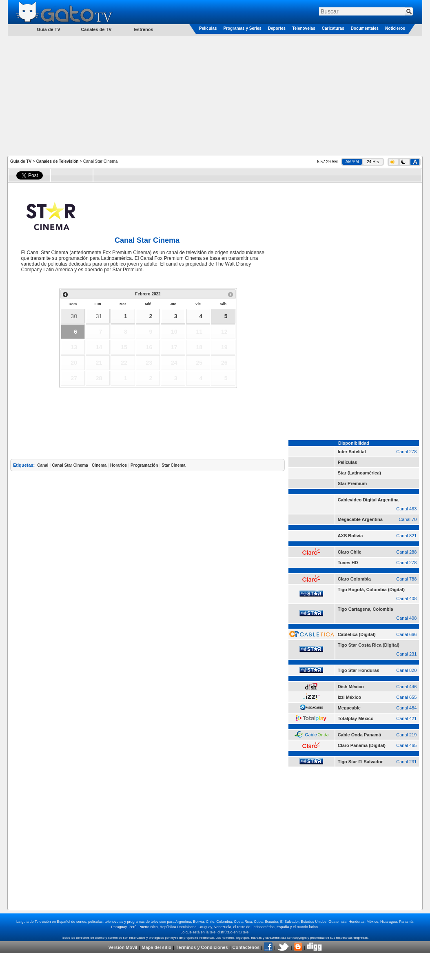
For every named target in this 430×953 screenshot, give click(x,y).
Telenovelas (303, 28)
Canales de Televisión (57, 161)
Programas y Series (242, 28)
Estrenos (143, 29)
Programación (144, 465)
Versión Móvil (122, 947)
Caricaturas (333, 28)
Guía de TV (20, 161)
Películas (208, 28)
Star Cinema (173, 465)
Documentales (365, 28)
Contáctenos (245, 947)
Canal (42, 465)
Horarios (118, 465)
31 (99, 316)
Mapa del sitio (156, 947)
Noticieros (395, 28)
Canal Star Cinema (70, 465)
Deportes (277, 28)
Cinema (99, 465)
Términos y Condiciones (202, 947)
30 (74, 316)
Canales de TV (96, 29)
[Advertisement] (215, 95)
